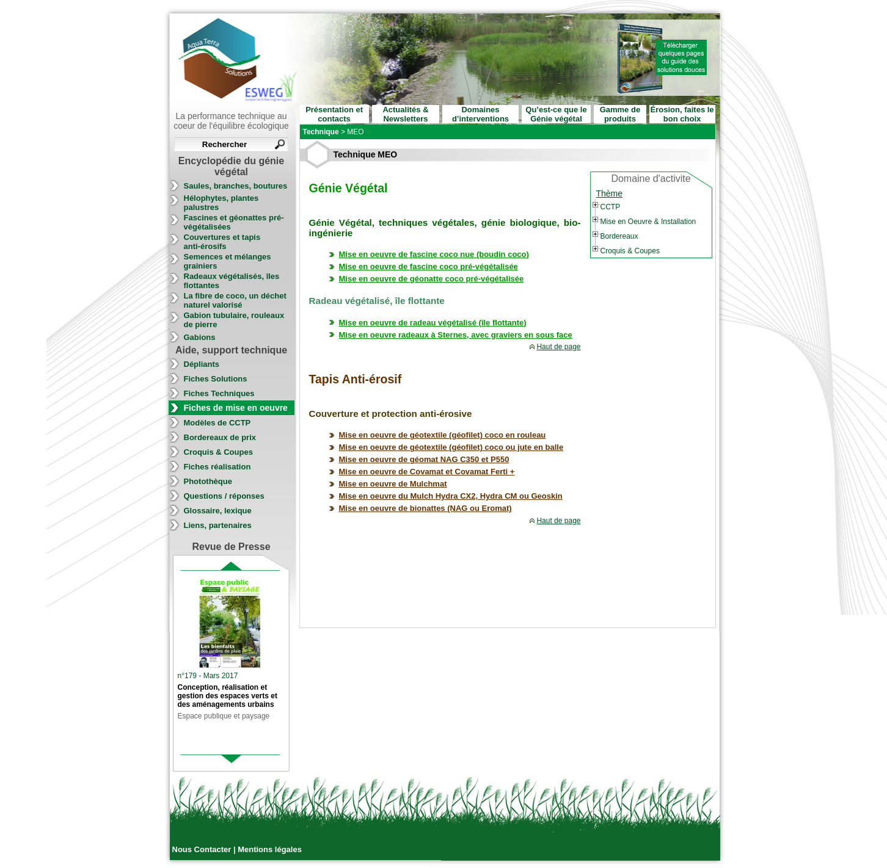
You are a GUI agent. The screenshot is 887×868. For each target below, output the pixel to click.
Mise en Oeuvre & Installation (648, 221)
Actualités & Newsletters (405, 114)
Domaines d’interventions (480, 114)
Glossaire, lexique (218, 510)
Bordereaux (619, 236)
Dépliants (202, 364)
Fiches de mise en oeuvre (236, 408)
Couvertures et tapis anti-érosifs (222, 242)
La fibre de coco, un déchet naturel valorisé (235, 300)
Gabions (200, 337)
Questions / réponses (224, 496)
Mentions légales (270, 849)
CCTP (610, 207)
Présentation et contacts (334, 114)
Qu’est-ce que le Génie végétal (555, 114)
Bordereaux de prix (220, 437)
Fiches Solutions (215, 378)
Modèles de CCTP (217, 422)
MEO (355, 132)
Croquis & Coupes (218, 452)
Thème (609, 193)
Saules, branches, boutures (236, 185)
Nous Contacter (202, 849)
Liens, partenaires (218, 525)
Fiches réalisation (217, 466)
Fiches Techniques (219, 393)
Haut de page (558, 346)
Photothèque (208, 481)
